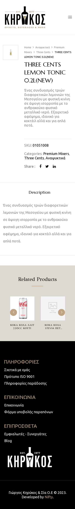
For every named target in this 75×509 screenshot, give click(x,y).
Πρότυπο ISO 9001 (19, 376)
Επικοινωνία (14, 405)
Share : (29, 166)
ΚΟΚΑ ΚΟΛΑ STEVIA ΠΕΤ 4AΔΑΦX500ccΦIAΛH (55, 328)
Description (39, 192)
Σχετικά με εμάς (17, 370)
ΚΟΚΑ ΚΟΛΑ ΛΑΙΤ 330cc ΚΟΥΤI (22, 326)
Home (27, 47)
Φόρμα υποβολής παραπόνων (28, 412)
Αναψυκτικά (42, 47)
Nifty (49, 497)
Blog (8, 441)
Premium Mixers (56, 154)
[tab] (39, 192)
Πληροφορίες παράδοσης (25, 383)
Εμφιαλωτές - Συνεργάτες (25, 434)
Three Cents (43, 52)
